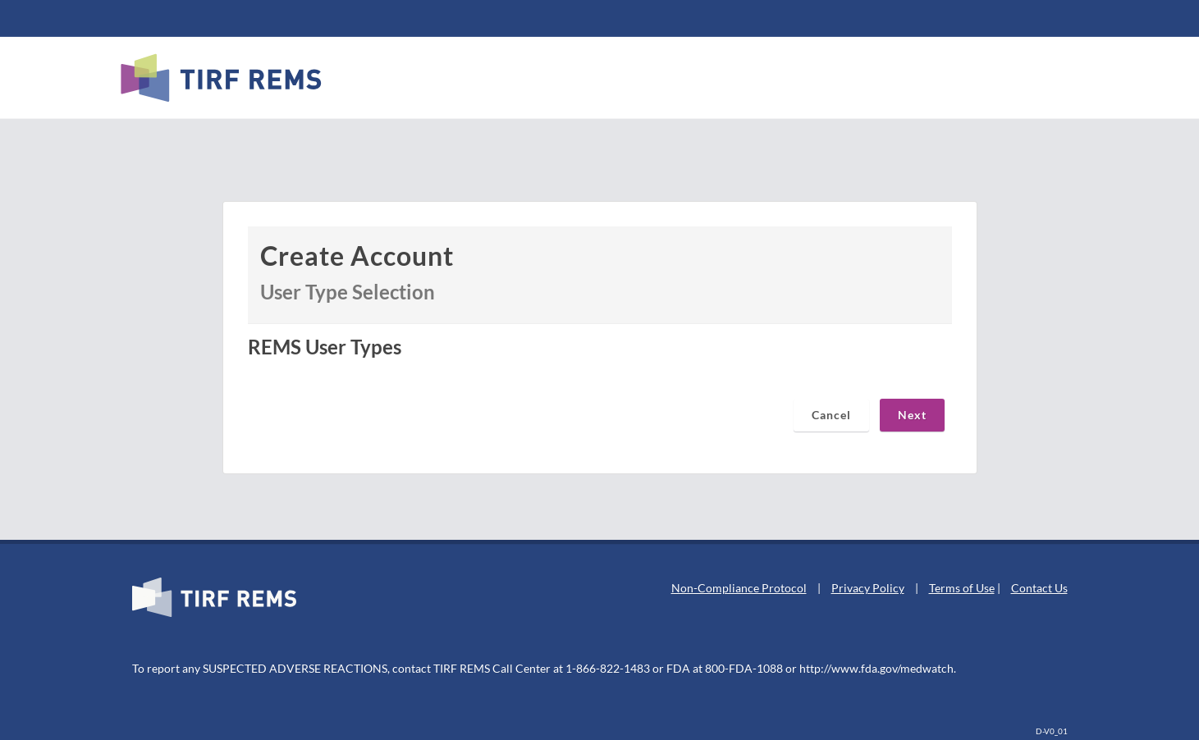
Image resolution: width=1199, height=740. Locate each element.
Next (912, 415)
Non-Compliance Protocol (739, 588)
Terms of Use (962, 588)
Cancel (831, 415)
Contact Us (1039, 588)
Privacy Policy (867, 588)
